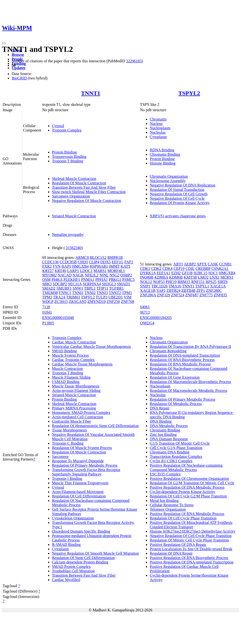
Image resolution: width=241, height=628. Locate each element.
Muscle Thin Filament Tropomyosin (80, 483)
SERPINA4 (92, 284)
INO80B (146, 277)
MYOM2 (49, 275)
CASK (213, 264)
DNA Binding (160, 421)
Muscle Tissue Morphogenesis (76, 386)
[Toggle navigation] (4, 43)
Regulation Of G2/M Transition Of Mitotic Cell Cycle (192, 483)
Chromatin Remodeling (168, 351)
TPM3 (47, 297)
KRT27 (48, 271)
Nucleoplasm (160, 128)
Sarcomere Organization (71, 196)
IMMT (114, 266)
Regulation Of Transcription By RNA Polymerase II (190, 346)
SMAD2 (48, 288)
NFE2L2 (92, 275)
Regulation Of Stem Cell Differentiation (83, 558)
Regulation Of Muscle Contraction (79, 183)
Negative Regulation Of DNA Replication (182, 185)
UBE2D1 (115, 297)
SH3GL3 (109, 284)
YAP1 (161, 290)
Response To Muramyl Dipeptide (78, 461)
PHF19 (171, 282)
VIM (127, 297)
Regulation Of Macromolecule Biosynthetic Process (190, 382)
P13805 (48, 323)
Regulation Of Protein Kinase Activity (180, 203)
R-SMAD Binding (66, 544)
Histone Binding (162, 163)
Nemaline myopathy (68, 234)
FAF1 (128, 262)
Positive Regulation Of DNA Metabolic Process (187, 487)
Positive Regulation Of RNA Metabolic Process (187, 514)
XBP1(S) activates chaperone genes (178, 216)
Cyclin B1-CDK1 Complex (171, 461)
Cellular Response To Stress (171, 505)
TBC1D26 (159, 286)
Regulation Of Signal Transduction (177, 189)
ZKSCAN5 (78, 301)
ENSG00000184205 (156, 318)
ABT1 (178, 264)
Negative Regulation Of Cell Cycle (177, 198)
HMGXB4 (80, 266)
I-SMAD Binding (65, 382)
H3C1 (213, 273)
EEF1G (117, 262)
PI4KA (57, 279)
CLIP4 (94, 262)
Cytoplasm (158, 137)
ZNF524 (177, 295)
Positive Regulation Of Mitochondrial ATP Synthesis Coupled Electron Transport (191, 524)
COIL (190, 268)
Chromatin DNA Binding (169, 452)
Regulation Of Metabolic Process (176, 404)
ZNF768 (127, 301)
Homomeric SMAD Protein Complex (81, 412)
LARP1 (73, 271)
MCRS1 (227, 277)
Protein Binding (64, 152)
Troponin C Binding (67, 443)
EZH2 (176, 273)
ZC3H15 (61, 301)
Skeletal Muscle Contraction (74, 178)
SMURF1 (63, 288)
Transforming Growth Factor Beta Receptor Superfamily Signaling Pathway (86, 472)
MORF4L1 (116, 271)
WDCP (47, 301)
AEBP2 (190, 264)
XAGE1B (147, 290)
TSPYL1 (202, 286)
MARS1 (99, 271)
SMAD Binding (64, 351)
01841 (47, 312)
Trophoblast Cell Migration (73, 571)
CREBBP (203, 268)
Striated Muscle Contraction (74, 216)
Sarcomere (60, 456)
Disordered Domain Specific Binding (81, 531)
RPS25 (211, 282)
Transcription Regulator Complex (176, 456)
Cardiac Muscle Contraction (74, 342)
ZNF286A (148, 295)
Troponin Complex (67, 130)
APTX (202, 264)
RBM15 (184, 282)
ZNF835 (220, 295)
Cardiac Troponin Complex (73, 360)
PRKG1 (115, 279)
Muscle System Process (70, 355)
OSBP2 (126, 275)
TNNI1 (77, 293)
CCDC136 (50, 262)
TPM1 (127, 293)
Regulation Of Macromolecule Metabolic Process (188, 390)
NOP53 (159, 282)
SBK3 (47, 284)
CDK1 (145, 268)
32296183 (134, 61)
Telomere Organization (168, 509)
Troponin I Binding (67, 478)
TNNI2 (90, 293)
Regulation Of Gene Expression (175, 377)
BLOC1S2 (98, 257)
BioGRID (19, 78)
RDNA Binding (162, 150)
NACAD (64, 275)
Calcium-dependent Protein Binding (80, 562)
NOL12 (146, 282)
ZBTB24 (174, 290)
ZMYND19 (97, 301)
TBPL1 (90, 288)
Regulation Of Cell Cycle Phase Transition (183, 518)
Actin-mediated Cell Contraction (77, 417)
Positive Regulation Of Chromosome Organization (189, 478)
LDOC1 (86, 271)
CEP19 (178, 268)
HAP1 (66, 266)
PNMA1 (87, 279)
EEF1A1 (163, 273)
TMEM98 (50, 293)
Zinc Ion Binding (163, 434)
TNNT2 (115, 293)
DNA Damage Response (169, 439)
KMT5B (190, 277)
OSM (46, 279)
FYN (56, 266)
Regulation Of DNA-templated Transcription (185, 355)
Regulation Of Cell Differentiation (79, 496)
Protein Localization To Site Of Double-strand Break (191, 549)
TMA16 (175, 286)
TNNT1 (90, 93)
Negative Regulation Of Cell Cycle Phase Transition (190, 536)
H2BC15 (201, 273)
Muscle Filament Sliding (71, 377)
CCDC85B (68, 262)
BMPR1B (115, 257)
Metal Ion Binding (164, 500)
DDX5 (105, 262)
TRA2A (59, 297)
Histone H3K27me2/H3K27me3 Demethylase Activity (192, 531)
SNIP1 (145, 286)
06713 (145, 312)
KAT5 (125, 266)
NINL (104, 275)
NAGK (78, 275)
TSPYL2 (189, 93)
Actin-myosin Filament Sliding (76, 390)
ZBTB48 (188, 290)
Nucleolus (158, 132)
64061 (145, 307)
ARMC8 (82, 257)
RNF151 (198, 282)
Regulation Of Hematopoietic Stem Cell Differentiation (95, 426)
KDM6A (161, 277)
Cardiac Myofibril (66, 580)
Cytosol (58, 126)
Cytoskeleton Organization (73, 518)
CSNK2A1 (219, 268)
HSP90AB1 (99, 266)
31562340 (73, 248)
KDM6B (176, 277)
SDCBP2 (60, 284)
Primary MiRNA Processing (74, 408)
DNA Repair (159, 408)
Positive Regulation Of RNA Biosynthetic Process (189, 558)
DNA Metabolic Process (169, 426)
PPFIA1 (101, 279)
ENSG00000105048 (58, 318)
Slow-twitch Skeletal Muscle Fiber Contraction (89, 192)
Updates (18, 68)
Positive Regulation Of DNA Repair (178, 544)
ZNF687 (191, 295)
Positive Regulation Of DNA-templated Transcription (191, 562)
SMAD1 (123, 284)
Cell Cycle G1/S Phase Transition (176, 448)
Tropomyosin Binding (69, 156)
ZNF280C (214, 290)
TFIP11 (102, 288)
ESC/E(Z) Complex (165, 474)
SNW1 (77, 288)
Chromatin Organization (169, 176)
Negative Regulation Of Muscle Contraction (86, 200)
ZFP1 (200, 290)
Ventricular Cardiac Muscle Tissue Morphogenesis (91, 346)
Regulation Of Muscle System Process (82, 448)
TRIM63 (73, 297)
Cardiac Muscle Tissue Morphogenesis (82, 364)
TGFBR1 (116, 288)
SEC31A (75, 284)
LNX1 (215, 277)
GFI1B (187, 273)
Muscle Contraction (67, 368)
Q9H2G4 (147, 323)
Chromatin (158, 119)
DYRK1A (148, 273)
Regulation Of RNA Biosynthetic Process (182, 360)
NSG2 (114, 275)
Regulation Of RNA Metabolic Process (180, 364)
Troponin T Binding (67, 161)
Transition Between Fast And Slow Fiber (84, 187)
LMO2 (203, 277)
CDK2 (156, 268)
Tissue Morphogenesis (69, 430)
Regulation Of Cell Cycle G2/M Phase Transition (188, 496)
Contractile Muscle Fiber (71, 421)
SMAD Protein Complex (71, 566)
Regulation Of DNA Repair (171, 553)
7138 (46, 307)
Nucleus (156, 123)
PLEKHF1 (71, 279)
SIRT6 (223, 282)
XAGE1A (217, 286)
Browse (18, 55)
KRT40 (60, 271)
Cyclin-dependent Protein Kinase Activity (182, 492)
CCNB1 (225, 264)
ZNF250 (113, 301)
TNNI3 (102, 293)
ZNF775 (206, 295)
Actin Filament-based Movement (78, 492)
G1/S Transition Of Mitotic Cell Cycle (180, 443)
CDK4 (167, 268)
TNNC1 (65, 293)
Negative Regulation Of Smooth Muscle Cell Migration (95, 553)
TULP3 (101, 297)
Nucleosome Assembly (168, 181)
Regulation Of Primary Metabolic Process (84, 465)
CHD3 (83, 262)
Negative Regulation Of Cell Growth (178, 194)
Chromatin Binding (165, 154)
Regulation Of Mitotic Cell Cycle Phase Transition (189, 540)
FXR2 (47, 266)
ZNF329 (163, 295)
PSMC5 (128, 279)
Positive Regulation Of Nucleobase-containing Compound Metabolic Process (186, 467)
